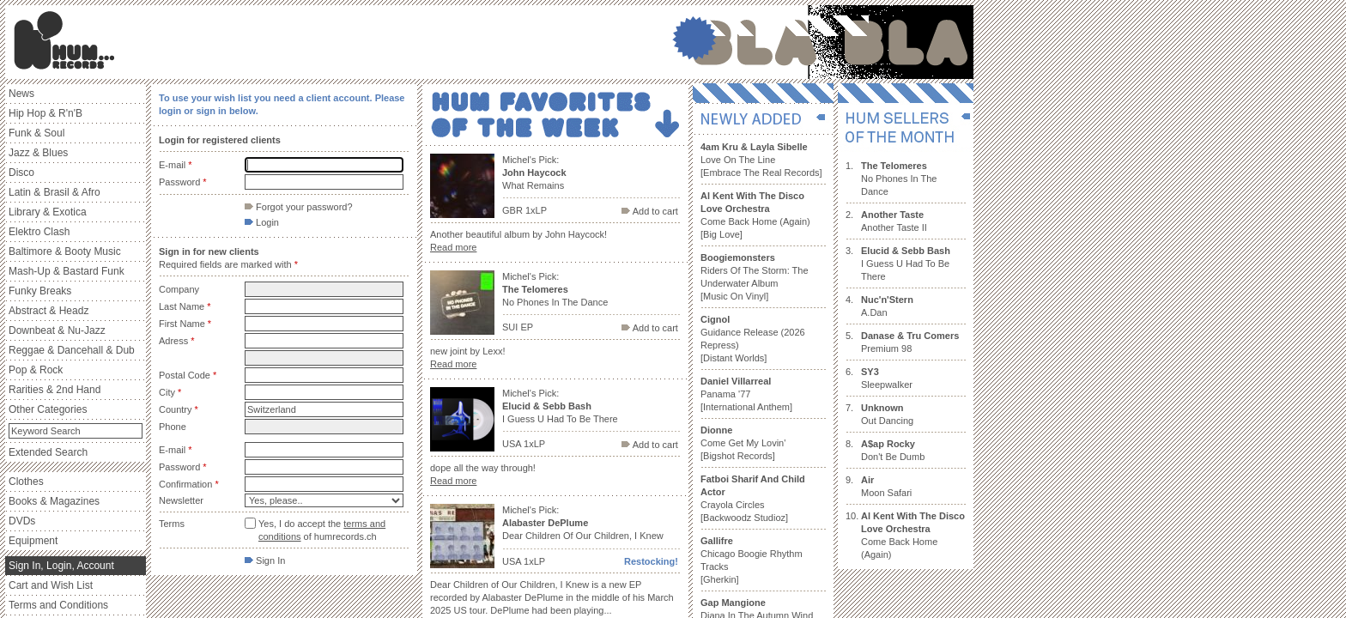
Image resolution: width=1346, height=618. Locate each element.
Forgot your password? (299, 207)
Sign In (265, 560)
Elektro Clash (39, 232)
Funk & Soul (36, 133)
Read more (453, 247)
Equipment (33, 541)
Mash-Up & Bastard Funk (66, 271)
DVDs (22, 521)
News (21, 94)
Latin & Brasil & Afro (54, 192)
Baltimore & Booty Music (65, 251)
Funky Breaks (40, 291)
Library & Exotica (48, 212)
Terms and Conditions (58, 605)
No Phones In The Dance (899, 179)
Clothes (26, 482)
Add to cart (649, 211)
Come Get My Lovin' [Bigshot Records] (742, 443)
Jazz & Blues (38, 153)
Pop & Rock (36, 370)
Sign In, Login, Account (61, 566)
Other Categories (48, 409)
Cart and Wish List (51, 585)
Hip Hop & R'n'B (45, 113)
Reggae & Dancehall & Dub (72, 350)
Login (262, 222)
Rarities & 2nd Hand (54, 390)
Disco (21, 173)
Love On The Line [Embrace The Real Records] (761, 160)
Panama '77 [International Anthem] (746, 394)
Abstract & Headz (48, 311)
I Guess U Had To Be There (905, 263)
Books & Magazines (54, 501)
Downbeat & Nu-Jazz (57, 330)
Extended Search (48, 452)
